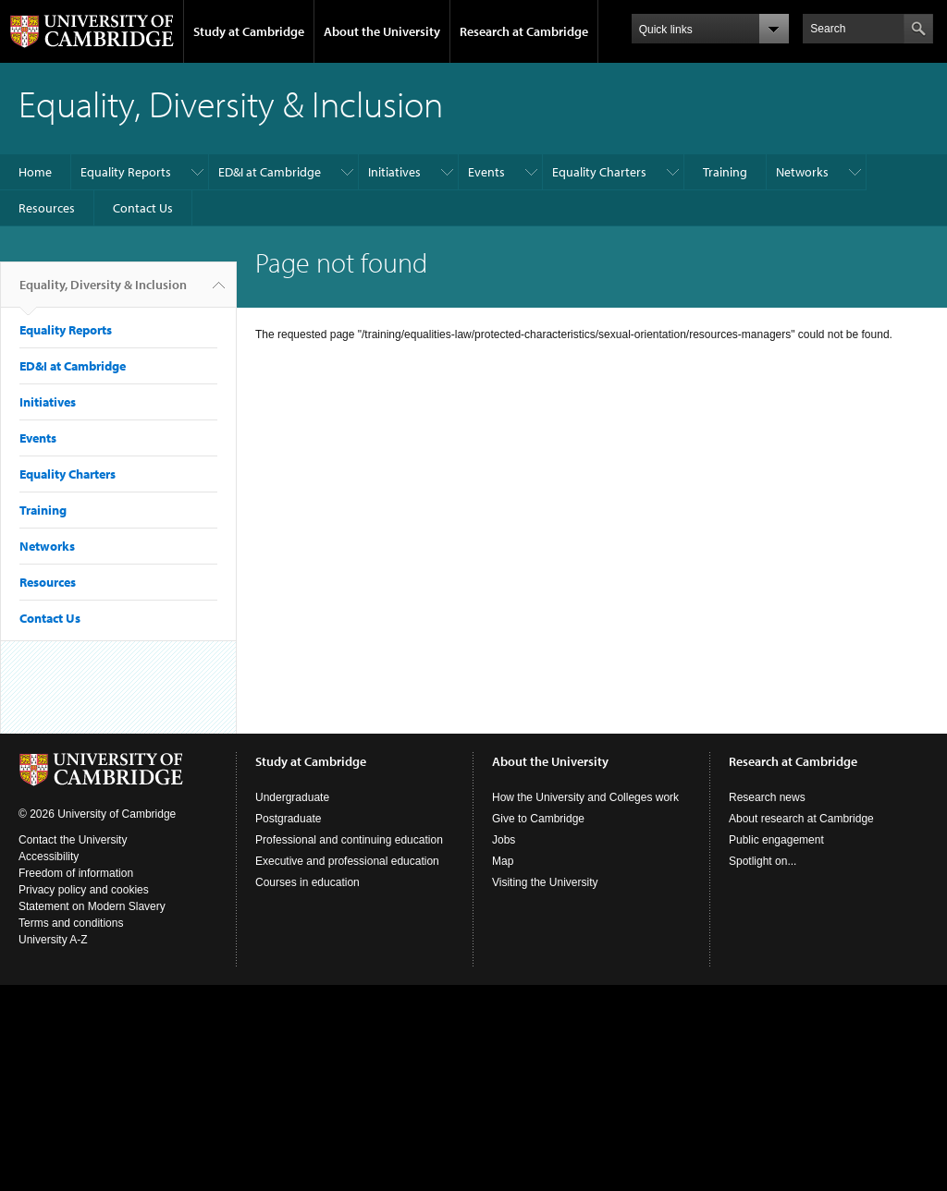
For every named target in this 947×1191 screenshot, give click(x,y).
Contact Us (143, 208)
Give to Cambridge (538, 818)
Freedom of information (75, 873)
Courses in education (307, 882)
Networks (802, 172)
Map (502, 861)
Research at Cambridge (524, 31)
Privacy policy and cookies (83, 889)
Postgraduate (288, 818)
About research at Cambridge (801, 818)
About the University (382, 31)
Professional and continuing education (349, 839)
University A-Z (53, 939)
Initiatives (394, 172)
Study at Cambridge (248, 31)
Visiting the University (545, 882)
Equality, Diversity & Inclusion (103, 292)
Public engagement (776, 839)
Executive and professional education (347, 861)
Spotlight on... (762, 861)
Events (486, 172)
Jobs (503, 839)
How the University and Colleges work (585, 797)
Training (725, 172)
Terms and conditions (70, 923)
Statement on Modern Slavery (92, 906)
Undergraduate (292, 797)
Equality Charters (599, 172)
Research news (767, 797)
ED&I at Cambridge (269, 172)
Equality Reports (125, 172)
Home (35, 172)
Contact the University (72, 839)
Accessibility (48, 856)
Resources (46, 208)
